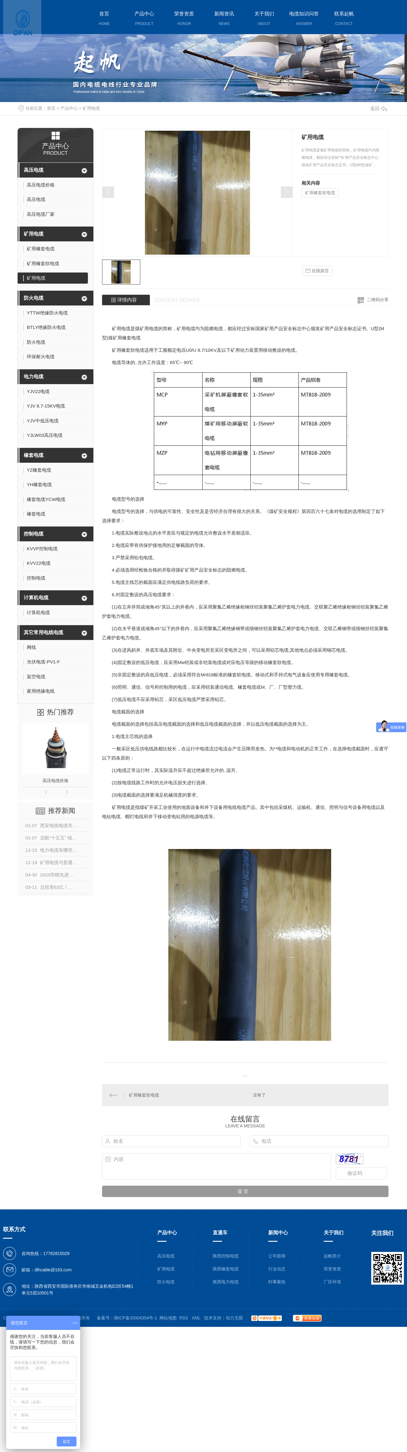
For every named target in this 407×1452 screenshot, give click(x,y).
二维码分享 (377, 299)
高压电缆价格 (55, 780)
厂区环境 (332, 1281)
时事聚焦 (277, 1281)
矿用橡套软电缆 (320, 192)
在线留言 (317, 270)
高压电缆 (33, 170)
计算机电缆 (36, 597)
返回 (378, 108)
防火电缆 (33, 298)
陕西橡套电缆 (226, 1268)
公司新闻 (277, 1255)
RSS (184, 1317)
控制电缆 (33, 533)
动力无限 (234, 1317)
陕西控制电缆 (226, 1255)
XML (197, 1317)
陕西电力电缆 (226, 1281)
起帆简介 (332, 1255)
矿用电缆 (91, 108)
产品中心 (69, 108)
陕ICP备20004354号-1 (135, 1317)
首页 (51, 108)
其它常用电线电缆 (43, 632)
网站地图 (168, 1317)
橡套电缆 (33, 455)
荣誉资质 (332, 1268)
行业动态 (277, 1268)
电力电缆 (33, 376)
